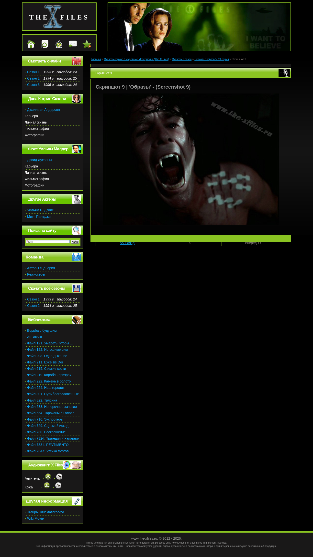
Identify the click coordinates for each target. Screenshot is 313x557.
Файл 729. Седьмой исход (47, 426)
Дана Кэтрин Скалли (47, 98)
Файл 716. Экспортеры (45, 419)
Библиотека (39, 319)
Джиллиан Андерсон (43, 110)
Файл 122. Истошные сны (47, 349)
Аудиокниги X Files (45, 465)
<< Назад (127, 243)
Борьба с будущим (42, 330)
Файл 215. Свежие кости (46, 369)
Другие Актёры (42, 199)
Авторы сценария (41, 268)
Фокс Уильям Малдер (48, 149)
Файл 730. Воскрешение (46, 432)
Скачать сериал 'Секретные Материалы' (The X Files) (136, 59)
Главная (96, 59)
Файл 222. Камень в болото (49, 381)
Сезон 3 (33, 85)
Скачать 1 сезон (181, 59)
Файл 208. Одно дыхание (47, 356)
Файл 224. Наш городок (45, 388)
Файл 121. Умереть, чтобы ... (50, 343)
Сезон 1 (33, 72)
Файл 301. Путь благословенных (53, 394)
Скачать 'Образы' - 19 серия (211, 59)
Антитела (34, 337)
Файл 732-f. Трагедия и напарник (53, 438)
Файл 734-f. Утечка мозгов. (48, 451)
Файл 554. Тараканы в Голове (50, 413)
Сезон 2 (33, 78)
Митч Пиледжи (39, 216)
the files (59, 17)
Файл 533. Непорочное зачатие (52, 407)
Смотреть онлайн (44, 61)
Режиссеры (36, 274)
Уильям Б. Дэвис (40, 210)
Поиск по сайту (42, 230)
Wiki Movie (35, 518)
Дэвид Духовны (39, 160)
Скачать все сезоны (46, 288)
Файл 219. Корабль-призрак (49, 375)
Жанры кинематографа (45, 512)
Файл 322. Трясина (42, 400)
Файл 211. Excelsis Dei (45, 362)
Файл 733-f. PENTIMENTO (48, 445)
